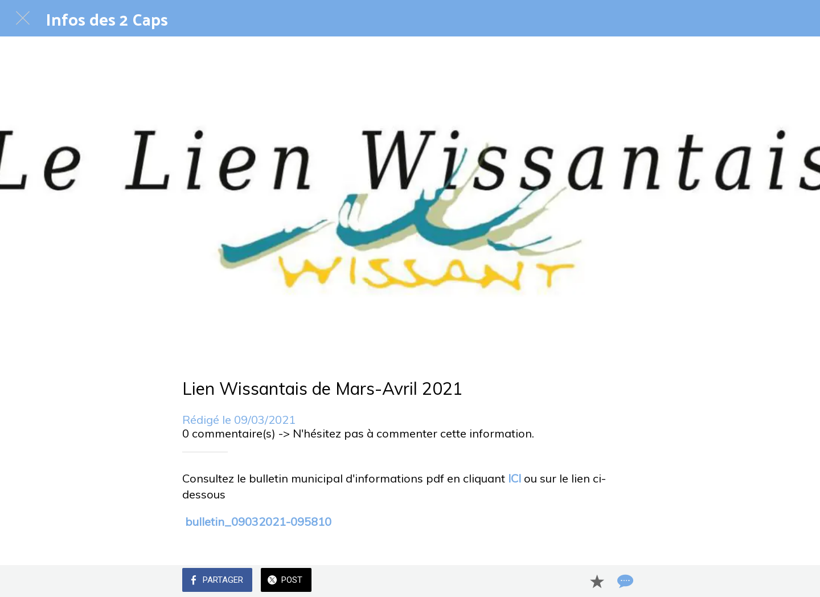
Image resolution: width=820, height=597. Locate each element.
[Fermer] (23, 18)
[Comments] (624, 581)
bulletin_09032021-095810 (258, 521)
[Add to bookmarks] (596, 581)
